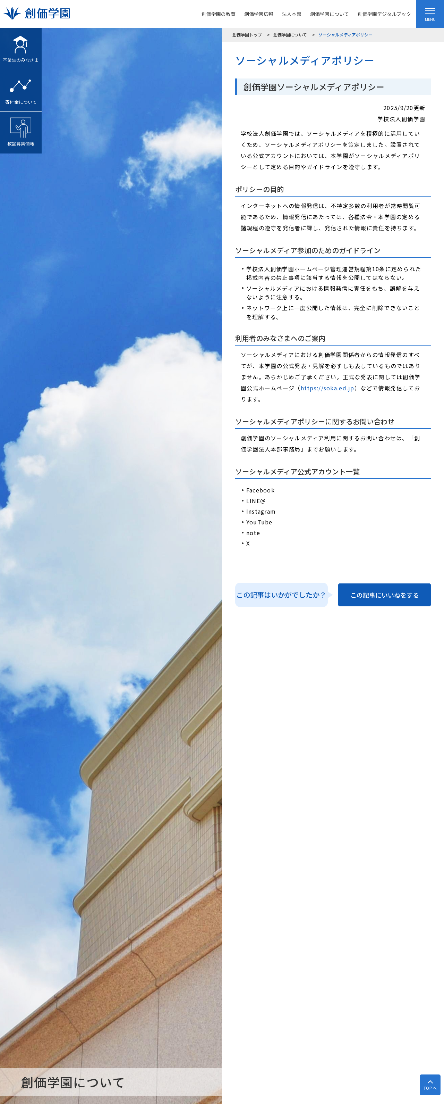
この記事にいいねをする (384, 594)
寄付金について (21, 87)
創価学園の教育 (219, 13)
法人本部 (291, 13)
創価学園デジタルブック (384, 13)
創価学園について (329, 13)
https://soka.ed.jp (328, 388)
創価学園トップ (247, 35)
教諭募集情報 (21, 129)
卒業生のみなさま (21, 45)
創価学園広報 (258, 13)
